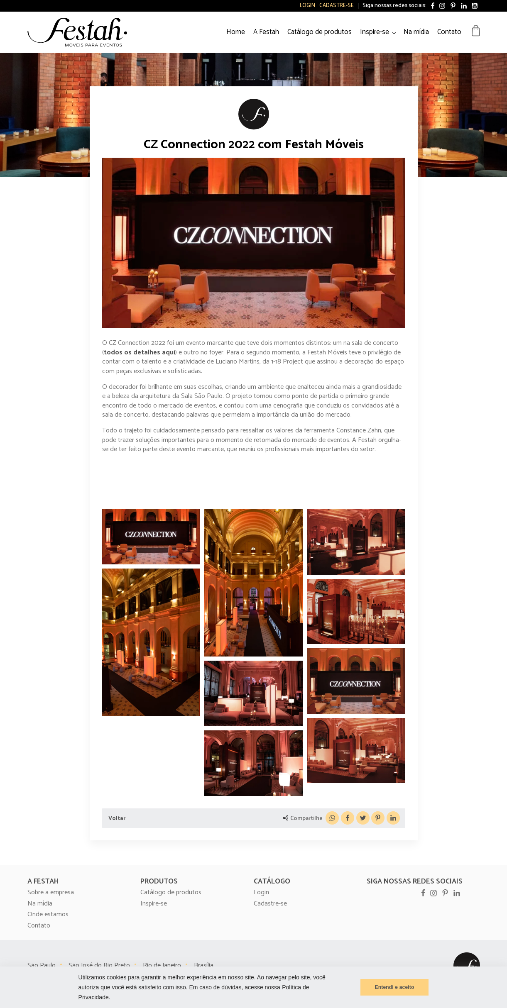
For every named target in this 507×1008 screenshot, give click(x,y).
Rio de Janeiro (162, 965)
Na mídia (416, 32)
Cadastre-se (336, 6)
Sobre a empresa (50, 892)
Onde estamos (48, 914)
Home (235, 32)
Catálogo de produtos (319, 32)
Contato (449, 32)
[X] (363, 818)
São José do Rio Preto (99, 965)
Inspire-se (374, 32)
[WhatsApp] (332, 818)
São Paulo (41, 965)
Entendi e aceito (394, 987)
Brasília (203, 965)
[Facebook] (347, 818)
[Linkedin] (393, 818)
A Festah (266, 32)
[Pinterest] (378, 818)
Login (307, 6)
